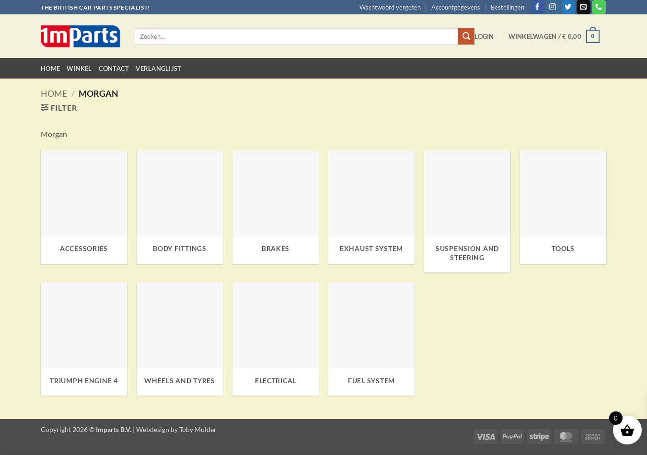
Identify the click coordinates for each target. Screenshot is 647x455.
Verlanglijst (158, 68)
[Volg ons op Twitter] (568, 7)
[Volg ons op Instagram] (553, 7)
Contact (114, 68)
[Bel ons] (599, 7)
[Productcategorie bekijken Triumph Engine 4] (84, 339)
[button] (484, 36)
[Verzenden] (466, 36)
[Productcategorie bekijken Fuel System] (371, 339)
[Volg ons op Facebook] (537, 7)
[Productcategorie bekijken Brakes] (275, 207)
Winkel (79, 68)
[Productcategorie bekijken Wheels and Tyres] (180, 339)
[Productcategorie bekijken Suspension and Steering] (467, 211)
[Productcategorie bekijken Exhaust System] (371, 207)
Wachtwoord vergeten (390, 7)
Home (50, 68)
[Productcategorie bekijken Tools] (563, 207)
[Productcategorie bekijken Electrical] (275, 339)
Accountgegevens (455, 7)
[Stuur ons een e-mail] (583, 7)
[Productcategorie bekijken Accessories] (84, 207)
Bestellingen (507, 7)
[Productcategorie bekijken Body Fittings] (180, 207)
